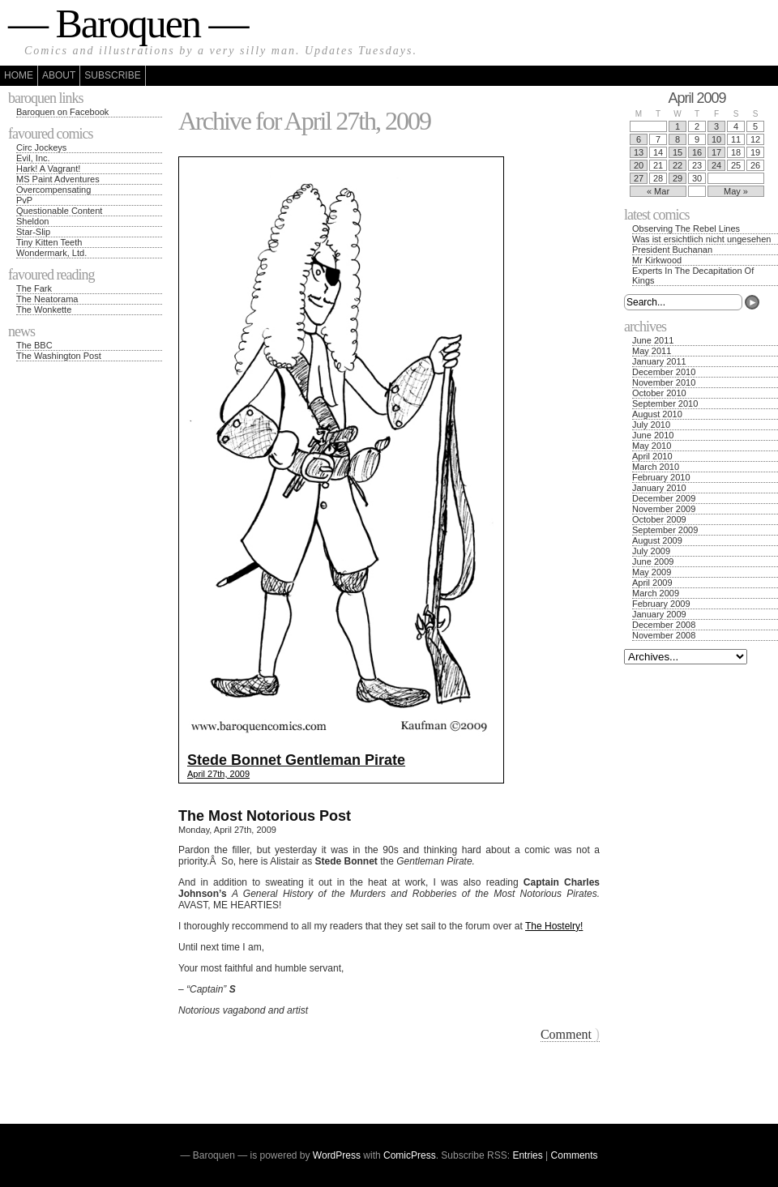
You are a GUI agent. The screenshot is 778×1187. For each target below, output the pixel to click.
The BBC (34, 345)
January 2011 (659, 361)
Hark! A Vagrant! (48, 168)
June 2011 (652, 340)
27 (638, 178)
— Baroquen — (127, 23)
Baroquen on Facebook (62, 112)
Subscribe (112, 75)
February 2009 (661, 603)
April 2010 (652, 456)
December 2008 (663, 625)
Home (18, 75)
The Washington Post (58, 356)
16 (697, 152)
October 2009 (659, 519)
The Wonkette (43, 309)
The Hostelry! (554, 926)
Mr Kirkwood (657, 260)
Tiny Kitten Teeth (49, 242)
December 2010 (663, 372)
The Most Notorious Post (264, 816)
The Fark (34, 288)
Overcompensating (53, 189)
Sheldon (32, 221)
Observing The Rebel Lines (686, 228)
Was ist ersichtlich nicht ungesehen (701, 239)
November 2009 (663, 509)
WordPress (337, 1155)
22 (677, 165)
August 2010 (657, 414)
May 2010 (651, 445)
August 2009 (657, 540)
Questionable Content (59, 211)
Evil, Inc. (33, 158)
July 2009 (651, 551)
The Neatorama (47, 299)
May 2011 (651, 351)
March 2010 (655, 467)
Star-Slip (33, 232)
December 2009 (663, 498)
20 (638, 165)
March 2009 (655, 593)
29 (677, 178)
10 (716, 139)
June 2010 (652, 435)
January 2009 (659, 614)
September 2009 (665, 530)
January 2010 (659, 488)
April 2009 (652, 582)
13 (638, 152)
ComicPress (409, 1155)
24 (716, 165)
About (58, 75)
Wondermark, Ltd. (51, 253)
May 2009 (651, 572)
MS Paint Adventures (58, 179)
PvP (24, 200)
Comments (574, 1155)
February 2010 (661, 477)
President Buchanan (672, 249)
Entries (527, 1155)
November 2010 (663, 382)
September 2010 (665, 403)
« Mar (658, 191)
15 (677, 152)
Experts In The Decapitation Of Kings (693, 275)
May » (736, 191)
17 (716, 152)
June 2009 (652, 561)
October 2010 (659, 393)
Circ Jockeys (41, 147)
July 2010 (651, 424)
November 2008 (663, 635)
